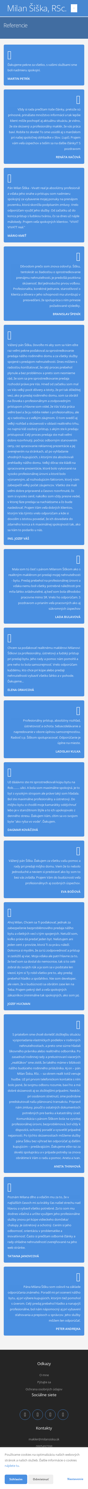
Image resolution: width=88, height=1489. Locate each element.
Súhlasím (16, 1479)
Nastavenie (75, 1479)
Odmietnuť (41, 1479)
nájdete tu (12, 1466)
